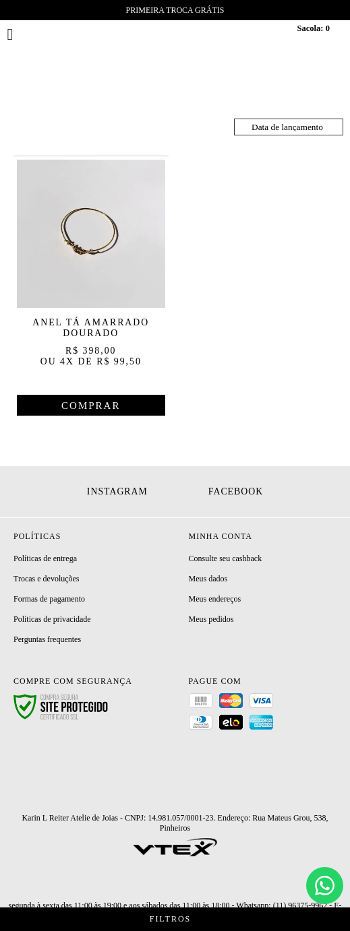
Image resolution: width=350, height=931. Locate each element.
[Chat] (324, 885)
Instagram (117, 491)
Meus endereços (215, 599)
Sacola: (313, 28)
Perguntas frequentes (47, 639)
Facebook (235, 491)
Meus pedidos (211, 619)
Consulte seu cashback (225, 558)
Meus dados (208, 578)
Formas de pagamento (49, 599)
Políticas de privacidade (52, 619)
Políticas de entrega (45, 558)
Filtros (175, 919)
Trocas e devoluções (46, 578)
